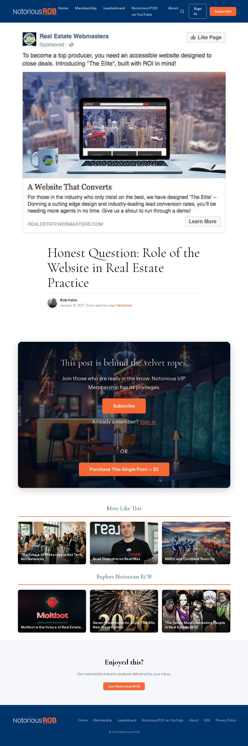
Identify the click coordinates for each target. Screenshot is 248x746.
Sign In (198, 11)
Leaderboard (114, 8)
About (173, 8)
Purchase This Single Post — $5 (124, 469)
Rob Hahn (68, 300)
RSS (207, 720)
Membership (86, 8)
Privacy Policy (226, 720)
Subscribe (223, 11)
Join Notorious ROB (124, 686)
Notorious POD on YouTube (162, 720)
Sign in (148, 422)
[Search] (182, 11)
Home (63, 8)
